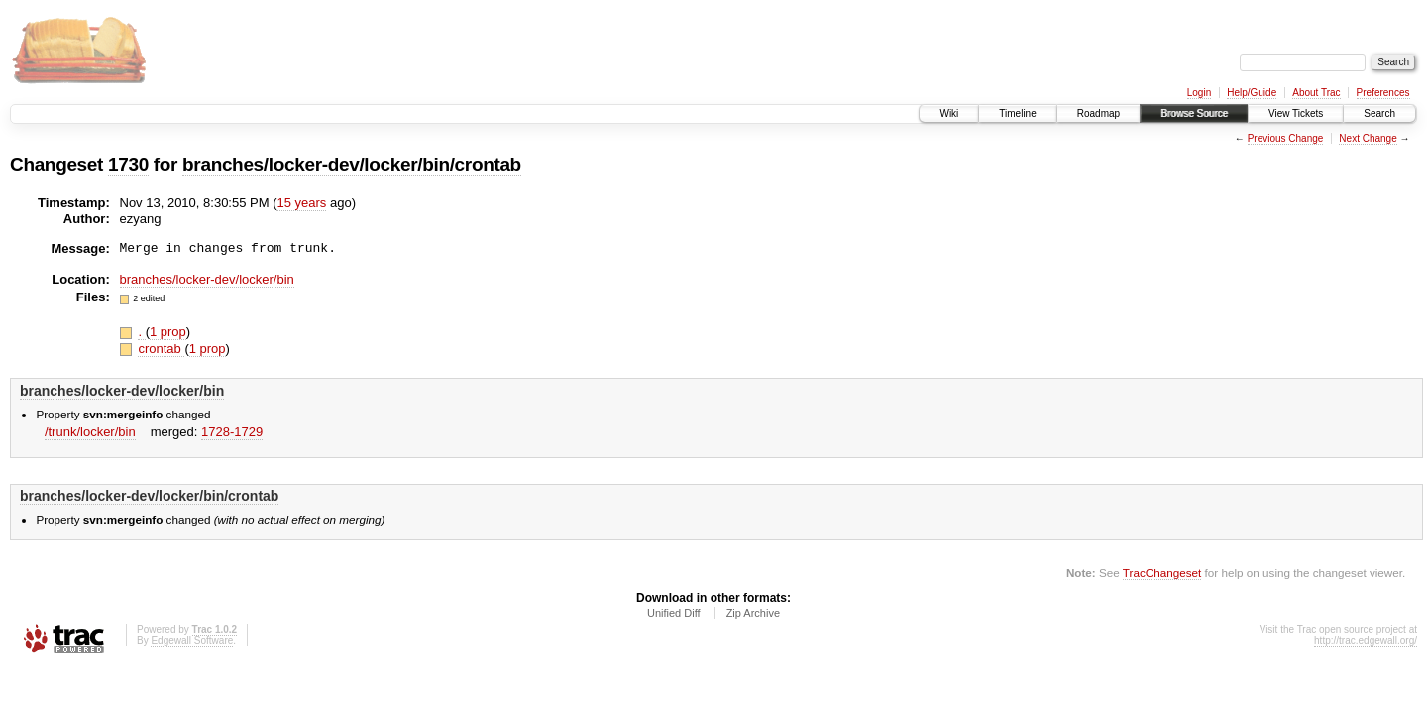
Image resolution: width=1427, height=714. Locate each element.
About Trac (1316, 92)
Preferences (1383, 92)
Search (1379, 113)
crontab (161, 348)
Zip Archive (753, 613)
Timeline (1017, 113)
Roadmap (1098, 113)
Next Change (1367, 138)
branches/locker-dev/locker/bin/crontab (351, 164)
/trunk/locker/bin (90, 431)
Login (1199, 92)
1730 (128, 164)
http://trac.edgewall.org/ (1365, 640)
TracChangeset (1162, 572)
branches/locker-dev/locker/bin (207, 279)
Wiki (948, 113)
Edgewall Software (192, 640)
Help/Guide (1251, 92)
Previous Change (1286, 138)
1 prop (168, 331)
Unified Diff (674, 613)
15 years (301, 202)
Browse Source (1194, 113)
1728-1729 (232, 431)
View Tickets (1295, 113)
